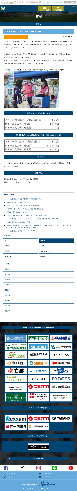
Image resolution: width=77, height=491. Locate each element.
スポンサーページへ (38, 457)
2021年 (7, 294)
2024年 (7, 278)
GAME (7, 245)
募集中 (43, 255)
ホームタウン (45, 250)
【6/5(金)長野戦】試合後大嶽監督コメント (20, 201)
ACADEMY (8, 255)
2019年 (7, 304)
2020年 (7, 299)
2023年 (7, 284)
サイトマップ (46, 476)
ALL (6, 240)
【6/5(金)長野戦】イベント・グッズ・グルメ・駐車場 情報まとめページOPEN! (32, 217)
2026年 (7, 268)
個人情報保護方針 (47, 472)
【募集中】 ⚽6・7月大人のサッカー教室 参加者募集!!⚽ (25, 208)
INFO (43, 240)
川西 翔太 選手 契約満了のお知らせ (17, 211)
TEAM (43, 245)
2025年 (7, 273)
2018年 (7, 310)
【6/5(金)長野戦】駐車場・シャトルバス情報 (20, 230)
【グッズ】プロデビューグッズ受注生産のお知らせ (23, 204)
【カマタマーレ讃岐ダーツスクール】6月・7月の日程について (26, 214)
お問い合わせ (10, 472)
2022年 (7, 289)
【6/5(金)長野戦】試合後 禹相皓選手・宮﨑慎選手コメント (25, 198)
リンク (8, 476)
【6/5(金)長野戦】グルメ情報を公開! (18, 221)
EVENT (7, 250)
